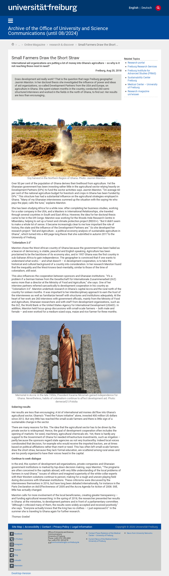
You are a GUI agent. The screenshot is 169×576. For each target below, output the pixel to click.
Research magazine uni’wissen (138, 93)
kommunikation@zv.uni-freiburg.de (65, 542)
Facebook (18, 534)
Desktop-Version (21, 573)
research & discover (61, 44)
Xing (16, 555)
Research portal (136, 62)
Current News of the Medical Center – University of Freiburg (104, 540)
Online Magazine (34, 44)
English (133, 8)
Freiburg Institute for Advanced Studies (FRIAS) (142, 72)
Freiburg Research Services (142, 66)
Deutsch (146, 8)
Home (13, 44)
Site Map (17, 526)
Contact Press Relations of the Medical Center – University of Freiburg (104, 534)
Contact (46, 526)
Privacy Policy (61, 526)
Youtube (17, 550)
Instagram (18, 544)
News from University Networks (139, 533)
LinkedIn (17, 560)
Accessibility (32, 526)
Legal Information (82, 526)
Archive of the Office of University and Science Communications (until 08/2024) (58, 31)
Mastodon (18, 566)
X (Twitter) (18, 539)
